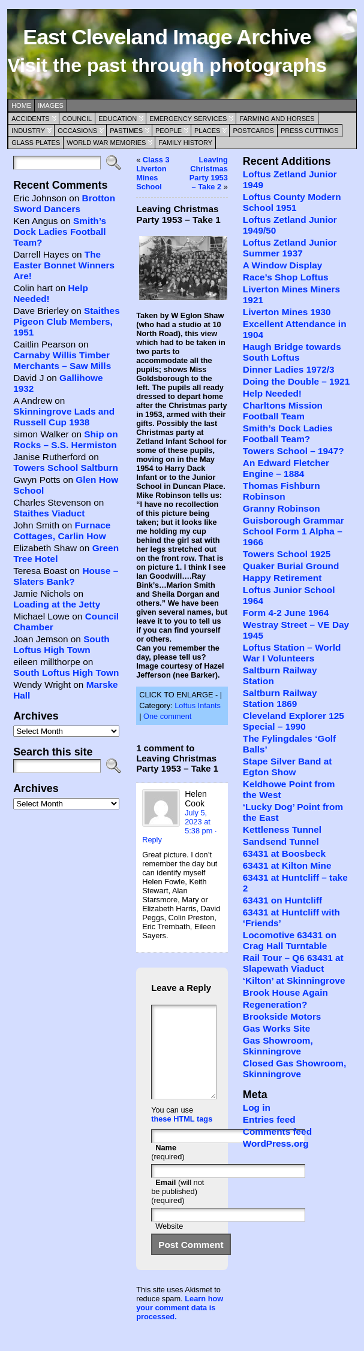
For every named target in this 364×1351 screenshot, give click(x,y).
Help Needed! (272, 393)
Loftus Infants (198, 705)
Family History (185, 142)
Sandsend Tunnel (281, 841)
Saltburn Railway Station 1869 (280, 698)
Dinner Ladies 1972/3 (289, 369)
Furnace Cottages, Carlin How (61, 530)
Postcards (253, 130)
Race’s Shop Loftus (286, 277)
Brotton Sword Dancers (64, 203)
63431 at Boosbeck (284, 853)
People (168, 130)
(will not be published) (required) (177, 1209)
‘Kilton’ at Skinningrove (294, 980)
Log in (256, 1107)
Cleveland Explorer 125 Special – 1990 (293, 721)
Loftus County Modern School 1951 (292, 202)
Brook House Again (285, 992)
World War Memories (106, 142)
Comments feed (277, 1131)
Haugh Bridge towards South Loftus (292, 351)
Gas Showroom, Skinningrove (278, 1045)
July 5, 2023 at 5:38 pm (198, 821)
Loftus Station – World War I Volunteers (292, 652)
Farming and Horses (276, 118)
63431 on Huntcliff (282, 900)
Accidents (30, 118)
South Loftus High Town (61, 644)
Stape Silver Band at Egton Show (287, 766)
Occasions (77, 130)
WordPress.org (276, 1143)
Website (169, 1244)
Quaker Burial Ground (291, 566)
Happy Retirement (282, 578)
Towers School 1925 (287, 554)
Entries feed (269, 1119)
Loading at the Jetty (56, 604)
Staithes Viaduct (49, 513)
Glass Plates (35, 142)
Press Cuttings (310, 130)
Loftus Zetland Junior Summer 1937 (290, 247)
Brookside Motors (282, 1016)
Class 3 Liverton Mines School (153, 173)
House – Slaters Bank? (65, 576)
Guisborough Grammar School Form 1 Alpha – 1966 (293, 531)
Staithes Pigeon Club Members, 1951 (66, 321)
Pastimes (126, 130)
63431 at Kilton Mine (287, 865)
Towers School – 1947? (293, 451)
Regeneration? (275, 1004)
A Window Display (282, 265)
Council (77, 118)
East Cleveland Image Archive (167, 37)
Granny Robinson (281, 508)
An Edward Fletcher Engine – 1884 (286, 468)
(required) (167, 1170)
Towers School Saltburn (65, 468)
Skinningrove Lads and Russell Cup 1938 (64, 416)
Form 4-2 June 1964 (286, 613)
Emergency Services (188, 118)
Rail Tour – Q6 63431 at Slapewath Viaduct (293, 963)
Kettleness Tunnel (282, 829)
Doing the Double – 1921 (296, 381)
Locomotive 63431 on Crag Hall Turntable (289, 940)
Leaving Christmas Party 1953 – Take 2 (208, 173)
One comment (167, 716)
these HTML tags (181, 1136)
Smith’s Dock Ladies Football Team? (59, 231)
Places (207, 130)
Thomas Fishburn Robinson (281, 490)
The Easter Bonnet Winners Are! (64, 265)
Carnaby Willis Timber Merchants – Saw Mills (62, 360)
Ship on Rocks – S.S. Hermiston (65, 439)
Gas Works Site (276, 1028)
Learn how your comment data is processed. (179, 1325)
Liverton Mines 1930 (287, 312)
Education (117, 118)
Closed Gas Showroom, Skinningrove (294, 1068)
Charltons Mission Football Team (283, 410)
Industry (28, 130)
